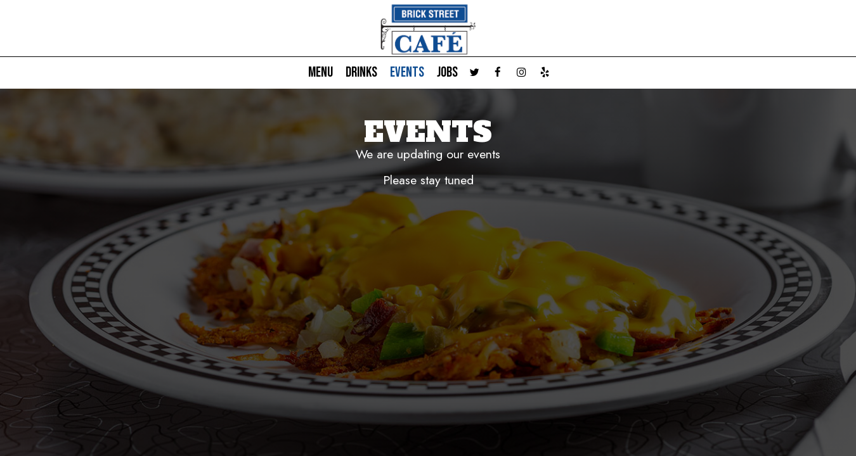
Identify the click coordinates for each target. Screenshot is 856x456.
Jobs (447, 72)
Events (407, 72)
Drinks (361, 72)
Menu (320, 72)
